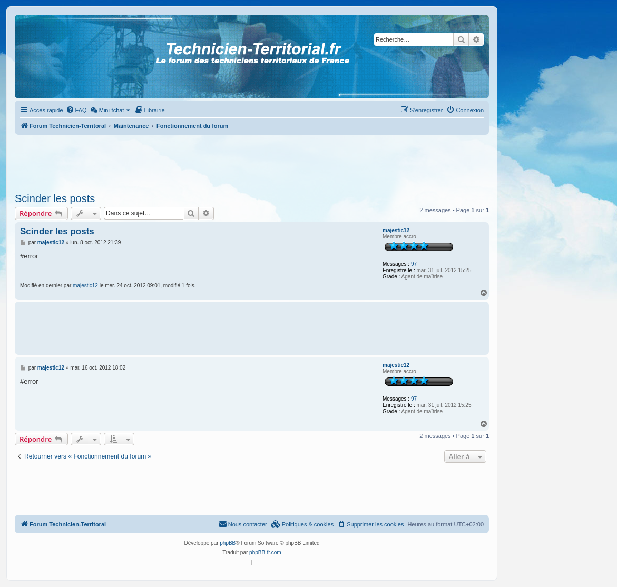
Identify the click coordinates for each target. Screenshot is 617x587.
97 (414, 264)
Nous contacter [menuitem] (243, 524)
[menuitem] (76, 110)
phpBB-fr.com (265, 552)
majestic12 (396, 230)
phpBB (228, 543)
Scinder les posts (55, 198)
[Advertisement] (252, 160)
